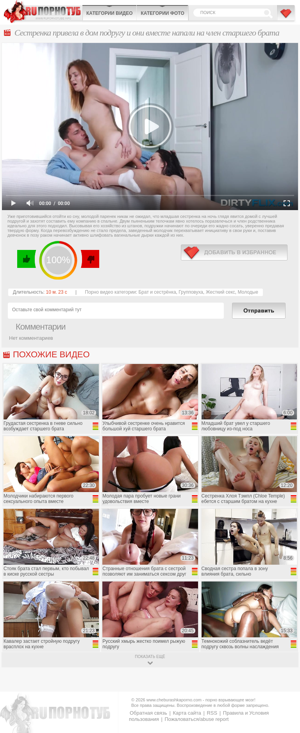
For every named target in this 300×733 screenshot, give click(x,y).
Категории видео (109, 13)
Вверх (285, 688)
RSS (212, 713)
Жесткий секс (220, 292)
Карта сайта (187, 713)
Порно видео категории (110, 292)
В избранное (286, 16)
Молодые (248, 292)
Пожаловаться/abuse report (196, 719)
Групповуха (191, 292)
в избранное (234, 252)
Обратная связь (148, 713)
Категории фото (162, 13)
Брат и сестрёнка (157, 292)
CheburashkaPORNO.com (43, 11)
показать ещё (150, 657)
